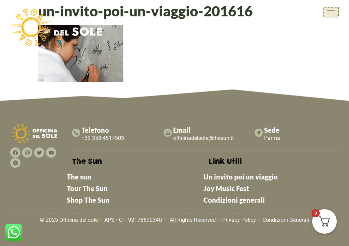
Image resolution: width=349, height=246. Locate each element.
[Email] (168, 133)
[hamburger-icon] (331, 12)
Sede (271, 130)
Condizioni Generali (285, 220)
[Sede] (259, 133)
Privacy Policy (239, 220)
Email (182, 130)
